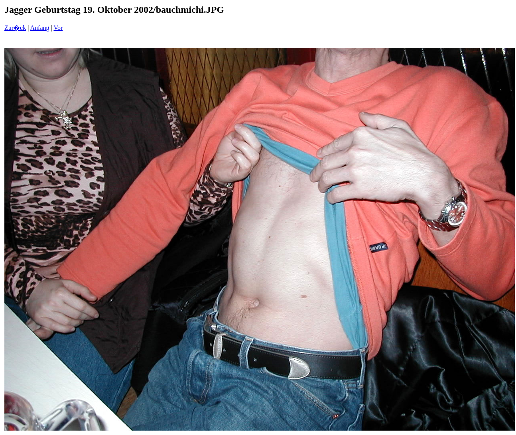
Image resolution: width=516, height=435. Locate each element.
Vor (58, 27)
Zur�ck (15, 27)
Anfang (39, 27)
